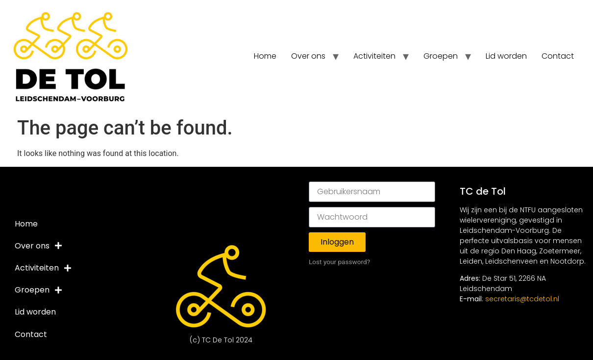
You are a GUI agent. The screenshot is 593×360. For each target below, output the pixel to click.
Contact (558, 56)
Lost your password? (339, 262)
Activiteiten (374, 56)
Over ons (308, 56)
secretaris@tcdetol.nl (522, 299)
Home (265, 56)
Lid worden (506, 56)
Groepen (440, 56)
